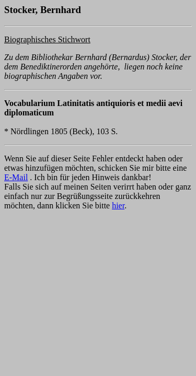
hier (118, 205)
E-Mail (16, 177)
